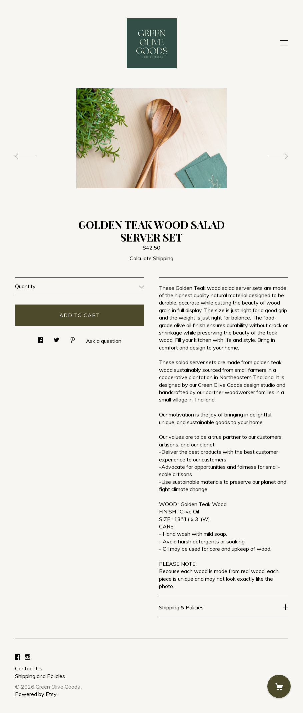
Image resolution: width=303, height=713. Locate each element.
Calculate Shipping (151, 258)
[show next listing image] (271, 154)
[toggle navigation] (284, 43)
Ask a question (103, 341)
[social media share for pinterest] (72, 338)
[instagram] (27, 657)
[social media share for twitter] (56, 338)
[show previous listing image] (31, 154)
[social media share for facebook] (40, 338)
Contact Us (28, 668)
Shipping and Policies (40, 676)
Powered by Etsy (36, 694)
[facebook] (17, 657)
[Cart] (279, 686)
